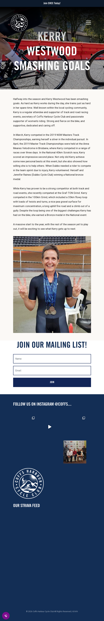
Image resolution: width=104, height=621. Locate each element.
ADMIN (75, 611)
